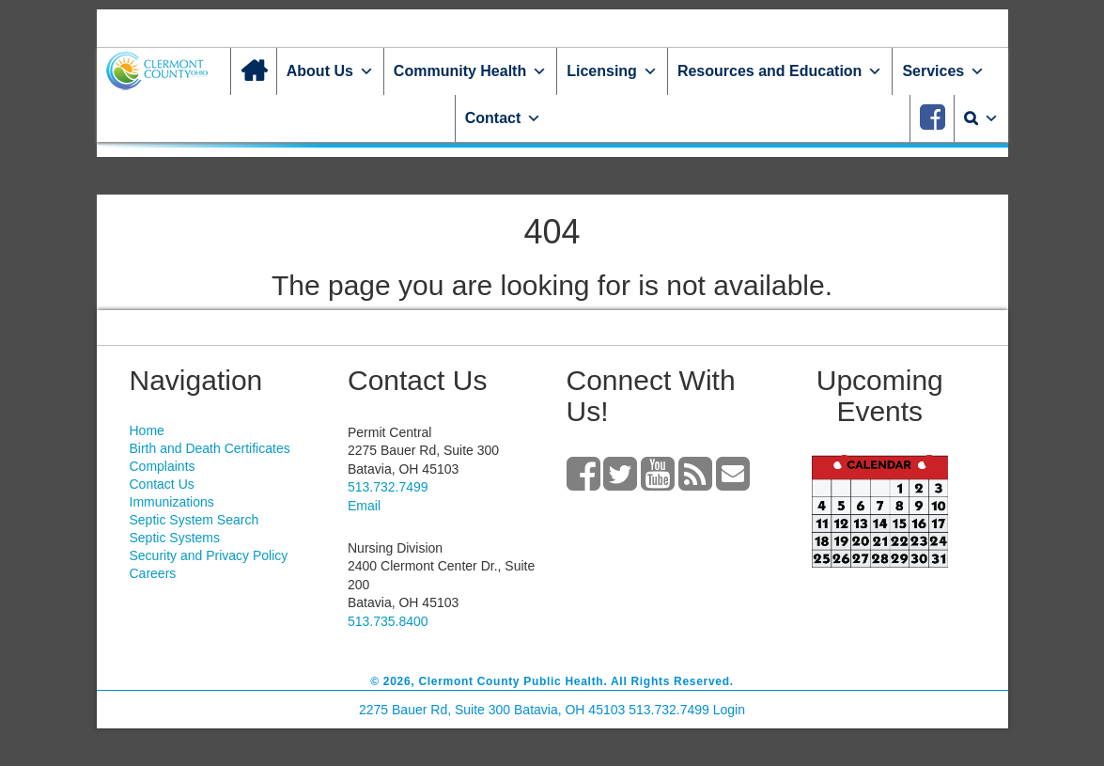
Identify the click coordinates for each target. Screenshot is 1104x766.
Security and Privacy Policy (209, 555)
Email (364, 505)
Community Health (470, 71)
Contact (503, 118)
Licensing (612, 71)
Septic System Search (194, 519)
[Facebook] (932, 118)
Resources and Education (780, 71)
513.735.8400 (388, 621)
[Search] (981, 118)
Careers (153, 573)
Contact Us (162, 484)
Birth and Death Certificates (210, 448)
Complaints (162, 466)
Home (147, 430)
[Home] (253, 71)
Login (729, 709)
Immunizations (172, 501)
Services (943, 71)
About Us (330, 71)
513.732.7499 (388, 486)
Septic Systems (175, 537)
